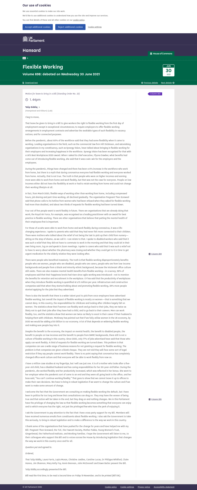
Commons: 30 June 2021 (60, 58)
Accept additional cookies (37, 27)
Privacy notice (144, 487)
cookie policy (78, 20)
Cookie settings (95, 27)
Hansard (32, 50)
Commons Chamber (82, 58)
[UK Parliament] (34, 39)
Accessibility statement (164, 487)
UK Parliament (29, 58)
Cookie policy (111, 487)
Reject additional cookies (70, 27)
